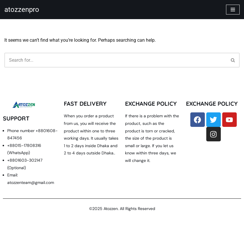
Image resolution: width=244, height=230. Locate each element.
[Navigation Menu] (233, 9)
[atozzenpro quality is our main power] (21, 9)
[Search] (115, 60)
